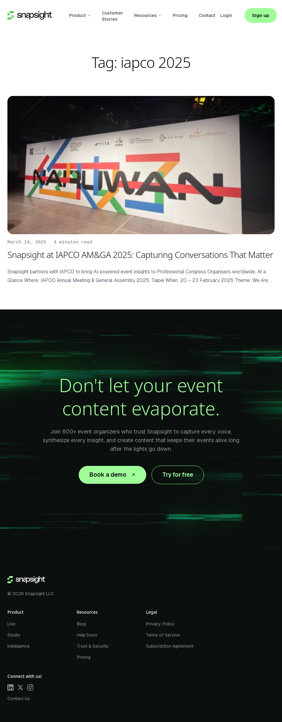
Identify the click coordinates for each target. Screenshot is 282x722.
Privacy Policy (160, 624)
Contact (207, 15)
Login (226, 15)
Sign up (260, 15)
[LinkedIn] (10, 687)
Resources (145, 15)
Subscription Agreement (169, 646)
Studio (13, 635)
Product (77, 15)
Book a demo (112, 475)
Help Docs (87, 635)
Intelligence (18, 646)
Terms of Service (163, 635)
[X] (20, 687)
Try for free (177, 475)
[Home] (26, 579)
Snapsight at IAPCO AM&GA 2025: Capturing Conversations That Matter (140, 254)
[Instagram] (30, 687)
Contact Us (18, 698)
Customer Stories (112, 16)
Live (11, 624)
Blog (81, 624)
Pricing (180, 15)
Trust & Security (93, 646)
